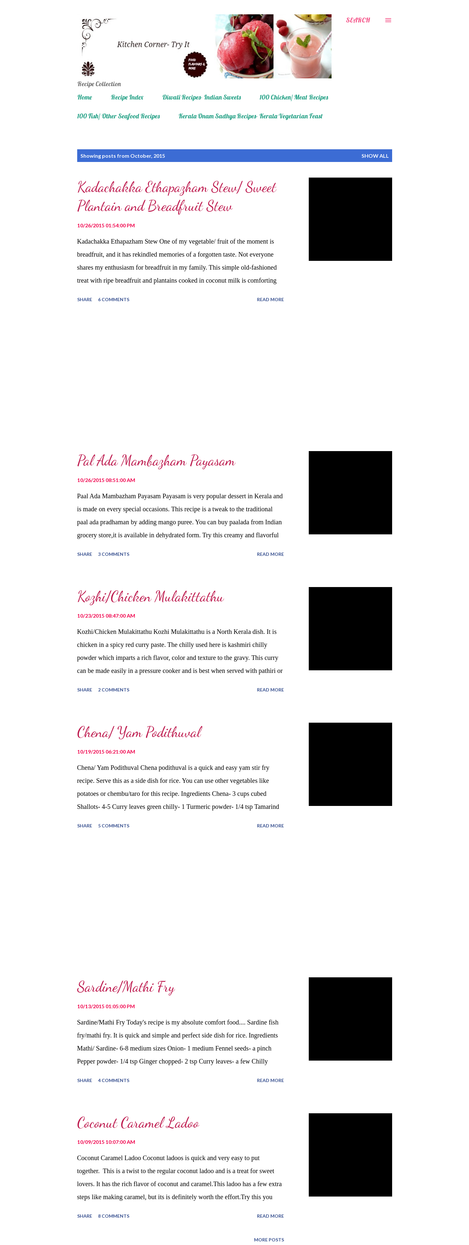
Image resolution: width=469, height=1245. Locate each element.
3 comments (113, 554)
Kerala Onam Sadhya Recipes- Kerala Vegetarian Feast (250, 116)
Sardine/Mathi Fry (126, 986)
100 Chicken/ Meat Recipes (294, 97)
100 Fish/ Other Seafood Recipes (118, 116)
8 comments (113, 1216)
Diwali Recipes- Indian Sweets (201, 97)
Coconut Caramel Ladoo (138, 1122)
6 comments (113, 299)
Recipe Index (127, 97)
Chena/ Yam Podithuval (139, 732)
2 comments (113, 689)
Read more (270, 299)
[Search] (358, 20)
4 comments (113, 1080)
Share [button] (84, 299)
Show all (375, 156)
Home (84, 97)
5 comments (113, 825)
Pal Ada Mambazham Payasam (156, 460)
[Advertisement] (180, 377)
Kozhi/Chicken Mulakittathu (150, 596)
